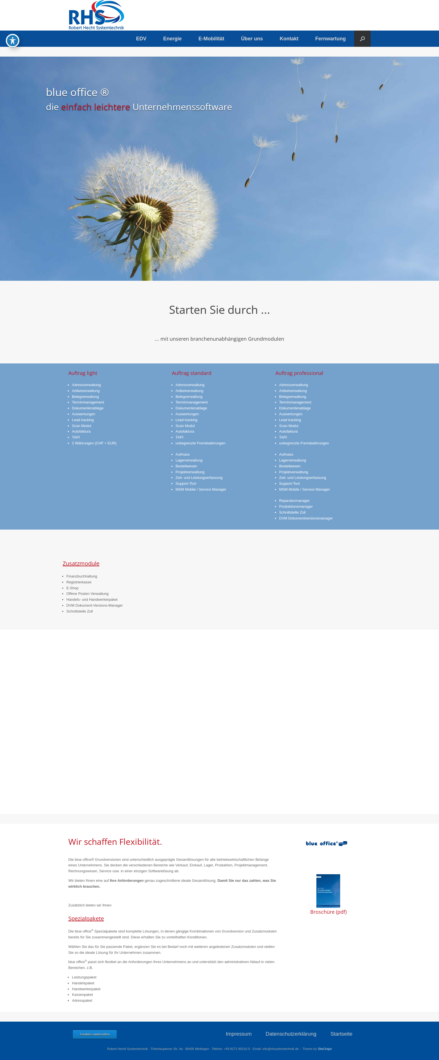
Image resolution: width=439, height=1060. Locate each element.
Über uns (252, 38)
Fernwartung (330, 38)
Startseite (341, 1034)
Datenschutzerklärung (291, 1034)
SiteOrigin (325, 1048)
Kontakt (289, 38)
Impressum (238, 1034)
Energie (172, 38)
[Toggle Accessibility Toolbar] (12, 40)
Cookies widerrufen (94, 1034)
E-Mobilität (211, 38)
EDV (141, 38)
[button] (362, 39)
